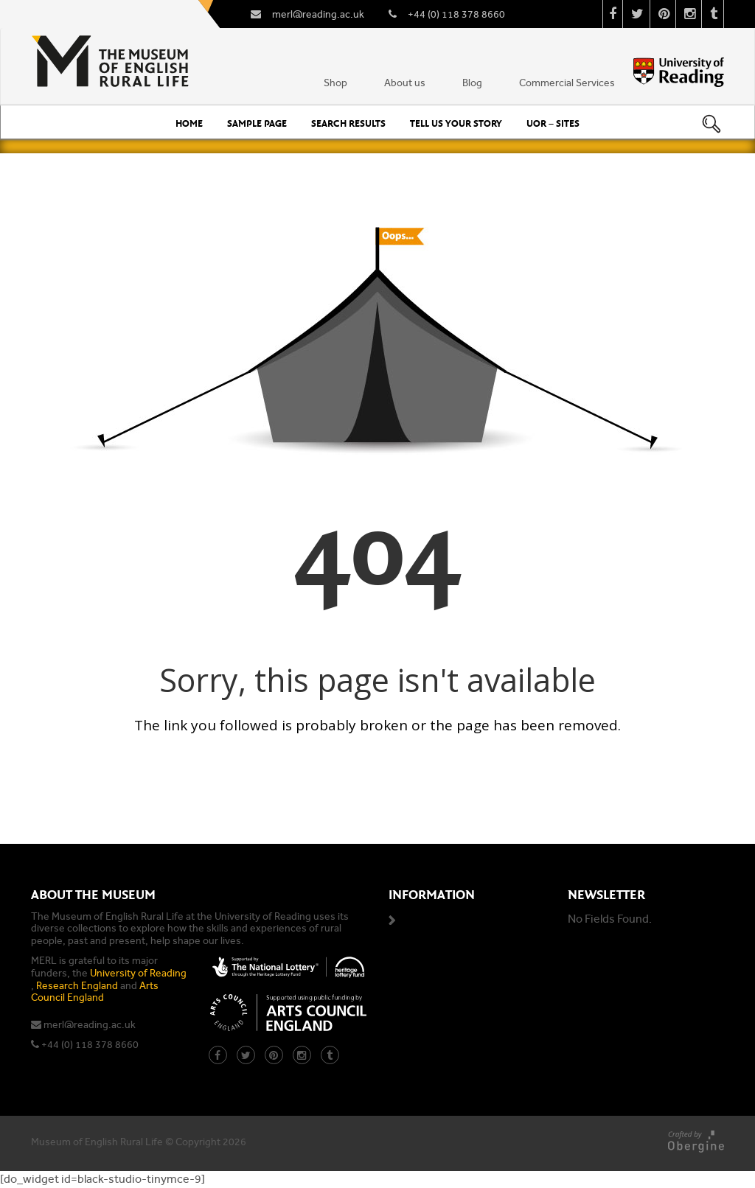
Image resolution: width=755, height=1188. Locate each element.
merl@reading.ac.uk (90, 1024)
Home (189, 124)
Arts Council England (95, 991)
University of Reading (138, 973)
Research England (77, 985)
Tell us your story (456, 124)
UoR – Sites (553, 124)
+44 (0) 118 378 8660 (90, 1044)
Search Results (348, 124)
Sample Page (257, 124)
